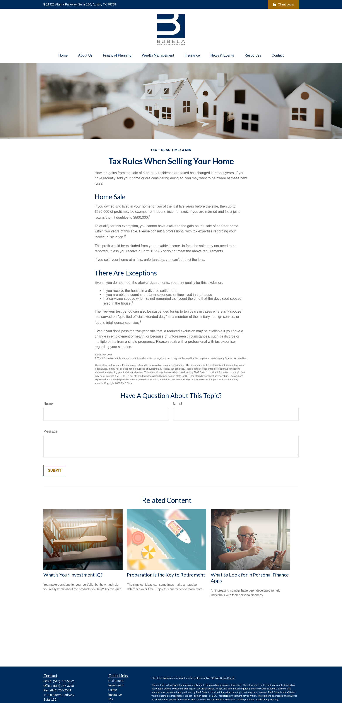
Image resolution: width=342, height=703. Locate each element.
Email (177, 403)
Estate (112, 690)
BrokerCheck (227, 678)
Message (50, 431)
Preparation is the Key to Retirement (166, 575)
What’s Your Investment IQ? (73, 575)
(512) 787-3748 (63, 685)
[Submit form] (54, 470)
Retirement (115, 680)
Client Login (283, 4)
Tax (110, 699)
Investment (115, 685)
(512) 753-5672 (63, 681)
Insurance (115, 694)
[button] (63, 55)
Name (48, 403)
